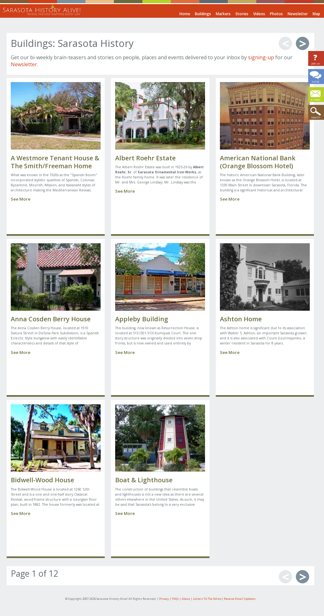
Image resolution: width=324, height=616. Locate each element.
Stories (241, 13)
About (186, 599)
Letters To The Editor (207, 599)
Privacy (164, 599)
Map (316, 13)
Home (184, 13)
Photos (276, 13)
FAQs (175, 599)
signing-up (261, 57)
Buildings (203, 13)
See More (20, 199)
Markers (223, 13)
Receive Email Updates (240, 599)
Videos (259, 13)
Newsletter (298, 13)
